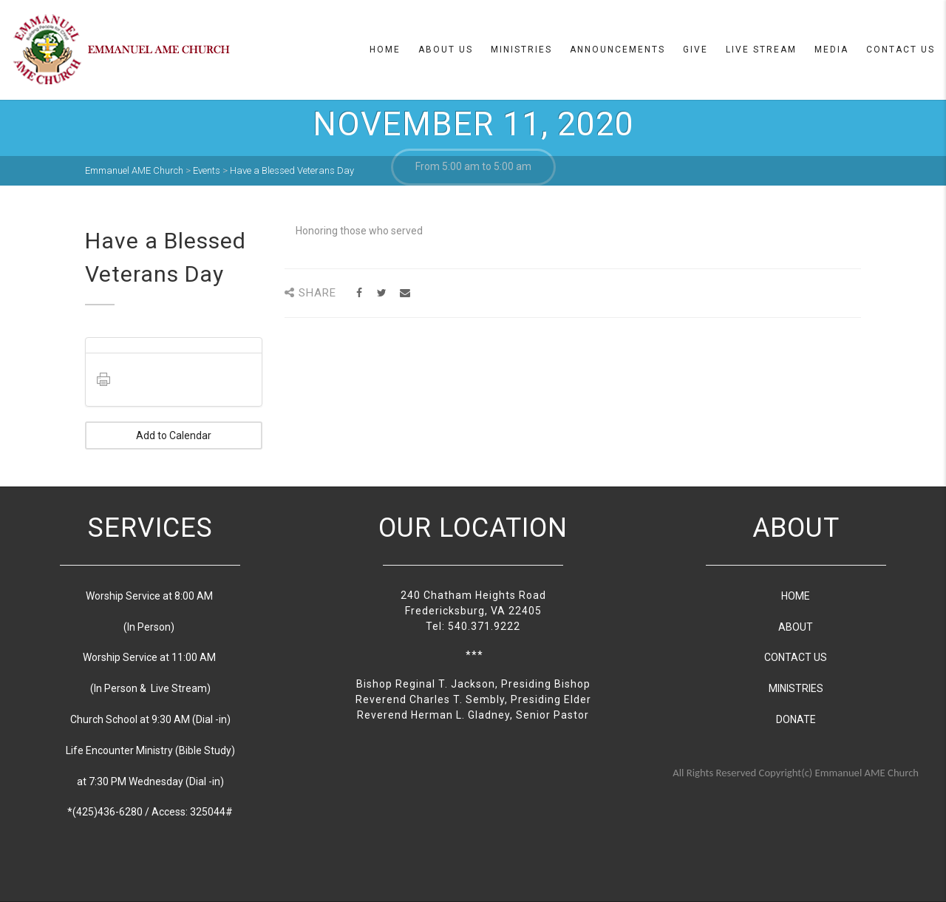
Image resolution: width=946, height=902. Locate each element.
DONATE (796, 719)
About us (445, 49)
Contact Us (900, 49)
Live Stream (761, 49)
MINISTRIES (796, 688)
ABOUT (795, 627)
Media (831, 49)
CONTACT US (795, 657)
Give (695, 49)
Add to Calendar (173, 435)
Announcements (617, 49)
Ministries (521, 49)
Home (385, 49)
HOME (795, 596)
